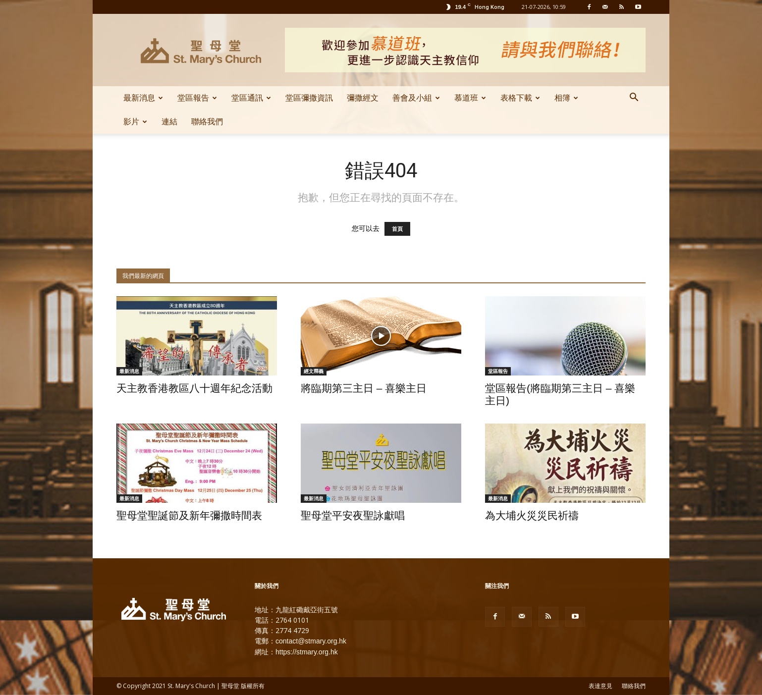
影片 (135, 121)
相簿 (566, 98)
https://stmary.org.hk (306, 652)
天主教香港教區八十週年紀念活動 (194, 388)
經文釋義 (314, 371)
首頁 (397, 229)
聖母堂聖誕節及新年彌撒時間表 (189, 515)
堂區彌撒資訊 (309, 98)
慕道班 (470, 98)
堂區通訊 (251, 98)
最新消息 (143, 98)
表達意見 (600, 686)
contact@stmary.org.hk (310, 641)
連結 (169, 121)
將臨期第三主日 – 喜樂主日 (364, 388)
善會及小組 (416, 98)
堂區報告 (197, 98)
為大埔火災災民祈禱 (532, 515)
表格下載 (520, 98)
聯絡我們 (207, 121)
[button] (634, 99)
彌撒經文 (363, 98)
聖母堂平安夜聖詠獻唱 (353, 515)
